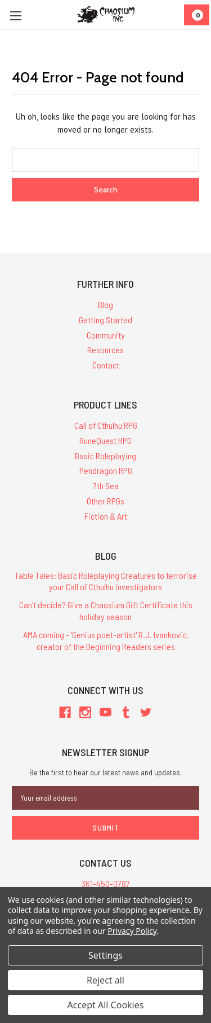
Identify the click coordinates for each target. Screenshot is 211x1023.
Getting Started (105, 319)
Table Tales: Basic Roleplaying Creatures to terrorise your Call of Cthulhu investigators (106, 581)
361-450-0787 (106, 883)
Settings (105, 955)
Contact (105, 364)
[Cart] (196, 15)
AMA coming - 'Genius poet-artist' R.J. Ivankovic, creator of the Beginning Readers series (105, 640)
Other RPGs (105, 500)
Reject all (105, 980)
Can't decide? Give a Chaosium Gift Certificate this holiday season (105, 610)
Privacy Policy (131, 930)
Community (106, 335)
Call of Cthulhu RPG (105, 425)
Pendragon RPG (105, 470)
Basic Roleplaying (105, 455)
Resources (105, 349)
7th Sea (106, 485)
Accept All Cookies (106, 1005)
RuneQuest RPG (105, 440)
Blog (105, 304)
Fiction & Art (105, 516)
